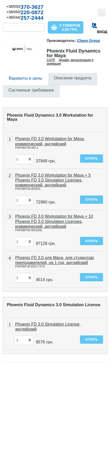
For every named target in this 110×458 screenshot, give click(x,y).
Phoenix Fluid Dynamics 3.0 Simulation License (53, 305)
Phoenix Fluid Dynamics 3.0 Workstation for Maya (50, 117)
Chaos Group (88, 41)
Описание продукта (72, 78)
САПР (51, 60)
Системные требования (31, 90)
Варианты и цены (25, 78)
